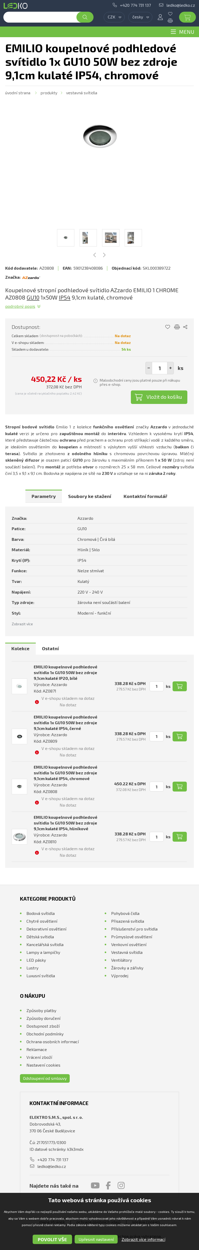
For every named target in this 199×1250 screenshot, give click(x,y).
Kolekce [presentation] (20, 648)
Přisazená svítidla (127, 921)
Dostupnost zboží (43, 1025)
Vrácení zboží (39, 1057)
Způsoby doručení (43, 1018)
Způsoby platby (41, 1010)
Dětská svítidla (40, 936)
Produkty (48, 92)
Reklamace (36, 1049)
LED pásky (36, 960)
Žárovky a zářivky (127, 967)
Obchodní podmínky (44, 1033)
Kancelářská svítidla (44, 944)
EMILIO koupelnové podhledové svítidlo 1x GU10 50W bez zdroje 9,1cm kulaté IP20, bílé (65, 672)
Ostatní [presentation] (50, 648)
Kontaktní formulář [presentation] (145, 496)
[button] (170, 368)
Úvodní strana (17, 92)
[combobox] (114, 17)
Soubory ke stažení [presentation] (89, 496)
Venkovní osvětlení (128, 944)
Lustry (32, 967)
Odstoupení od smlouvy (45, 1078)
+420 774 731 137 (135, 5)
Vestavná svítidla (81, 92)
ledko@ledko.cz (180, 5)
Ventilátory (121, 960)
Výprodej (119, 975)
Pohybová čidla (125, 913)
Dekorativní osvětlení (46, 928)
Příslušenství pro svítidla (134, 928)
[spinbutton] (159, 368)
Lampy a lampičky (43, 952)
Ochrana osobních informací (52, 1041)
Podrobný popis (20, 306)
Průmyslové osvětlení (131, 936)
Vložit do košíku (164, 397)
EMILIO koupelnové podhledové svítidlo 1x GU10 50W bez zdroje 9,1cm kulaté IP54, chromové (65, 772)
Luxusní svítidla (40, 975)
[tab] (43, 496)
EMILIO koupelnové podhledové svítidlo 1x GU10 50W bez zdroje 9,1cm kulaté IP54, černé (65, 722)
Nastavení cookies (43, 1064)
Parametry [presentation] (44, 496)
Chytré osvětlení (41, 921)
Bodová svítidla (40, 913)
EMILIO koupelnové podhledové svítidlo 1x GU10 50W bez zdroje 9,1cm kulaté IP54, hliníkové (65, 823)
